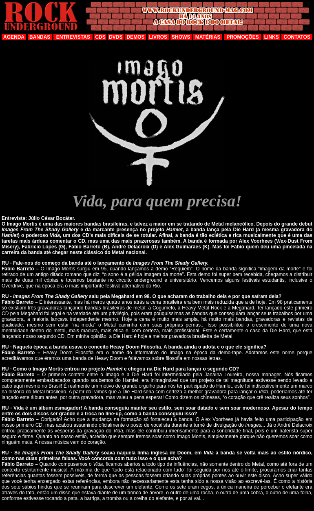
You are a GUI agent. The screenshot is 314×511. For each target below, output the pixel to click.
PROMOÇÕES (242, 37)
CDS (100, 37)
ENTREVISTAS (73, 37)
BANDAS (39, 37)
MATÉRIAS (208, 37)
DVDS (115, 37)
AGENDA (13, 37)
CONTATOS (297, 37)
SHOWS (181, 37)
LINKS (271, 37)
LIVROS (158, 37)
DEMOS (136, 37)
